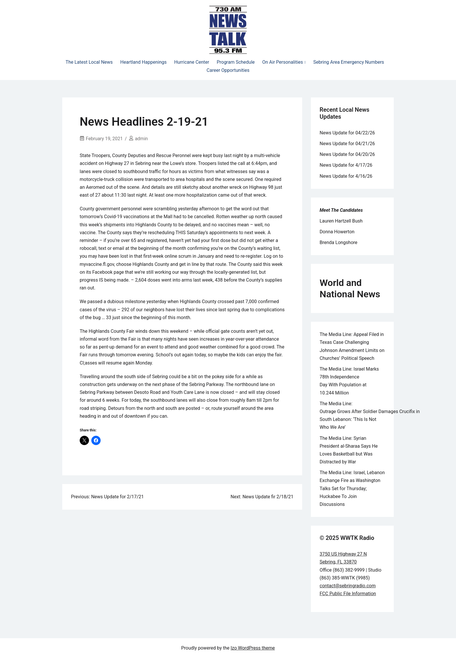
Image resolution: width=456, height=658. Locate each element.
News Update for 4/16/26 (346, 176)
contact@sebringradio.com (348, 585)
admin (141, 138)
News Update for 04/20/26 (347, 154)
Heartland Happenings (143, 62)
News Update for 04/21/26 (347, 143)
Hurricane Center (191, 62)
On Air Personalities (282, 62)
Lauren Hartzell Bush (341, 221)
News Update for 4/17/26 (346, 165)
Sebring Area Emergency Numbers (348, 62)
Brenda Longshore (338, 242)
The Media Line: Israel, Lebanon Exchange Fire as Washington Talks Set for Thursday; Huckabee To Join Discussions (352, 488)
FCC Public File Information (348, 593)
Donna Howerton (337, 231)
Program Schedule (236, 62)
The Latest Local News (89, 62)
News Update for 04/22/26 (347, 133)
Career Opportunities (227, 70)
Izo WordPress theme (253, 648)
